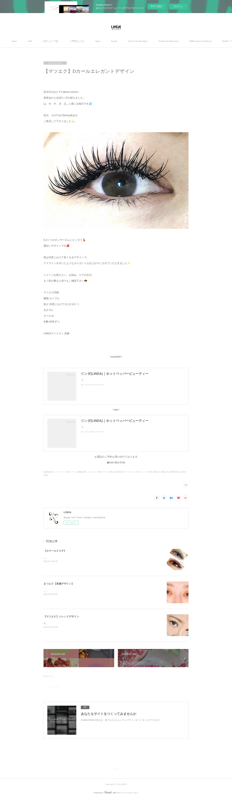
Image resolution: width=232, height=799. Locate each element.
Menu (124, 41)
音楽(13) (156, 472)
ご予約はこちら (103, 41)
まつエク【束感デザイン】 (59, 583)
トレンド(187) (146, 472)
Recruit (141, 41)
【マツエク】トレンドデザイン (61, 616)
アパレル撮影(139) (78, 472)
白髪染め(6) (48, 472)
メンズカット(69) (94, 472)
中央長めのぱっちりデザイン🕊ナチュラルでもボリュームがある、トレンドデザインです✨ (89, 623)
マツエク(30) (107, 472)
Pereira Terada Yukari (164, 41)
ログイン (178, 6)
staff (56, 41)
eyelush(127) (119, 472)
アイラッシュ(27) (132, 472)
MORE (188, 41)
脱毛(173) (165, 472)
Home (40, 41)
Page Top (116, 770)
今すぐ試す (156, 6)
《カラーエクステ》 (55, 550)
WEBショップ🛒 (77, 41)
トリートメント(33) (62, 472)
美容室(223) (174, 472)
